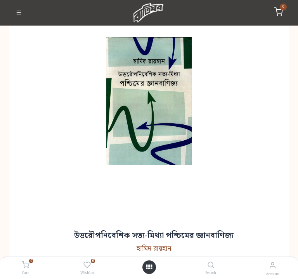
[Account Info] (272, 266)
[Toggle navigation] (19, 13)
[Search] (211, 265)
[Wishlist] (87, 265)
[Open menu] (149, 267)
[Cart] (25, 265)
